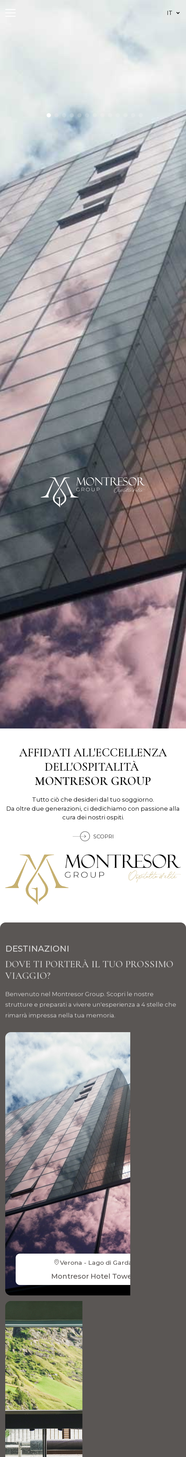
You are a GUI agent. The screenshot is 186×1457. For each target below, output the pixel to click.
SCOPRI (93, 846)
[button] (49, 115)
